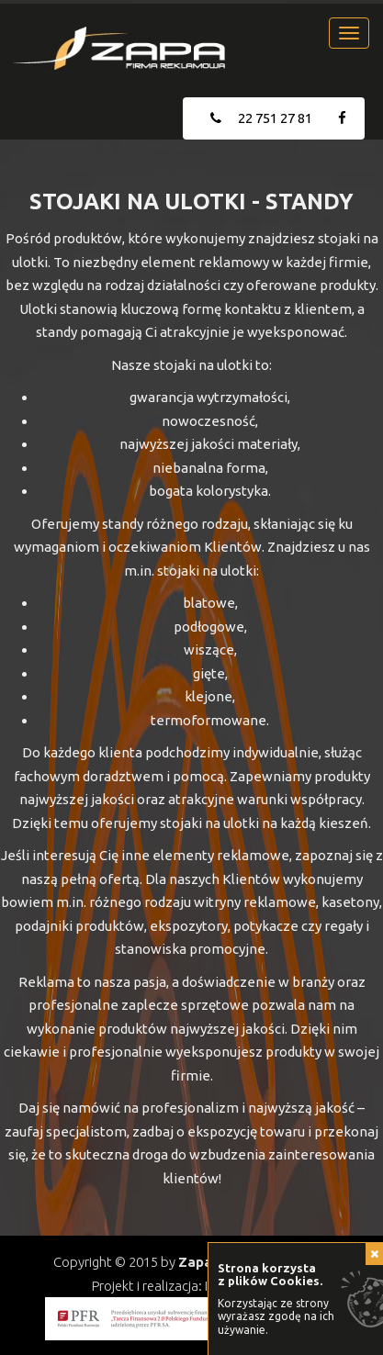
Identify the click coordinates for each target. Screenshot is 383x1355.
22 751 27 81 (261, 118)
